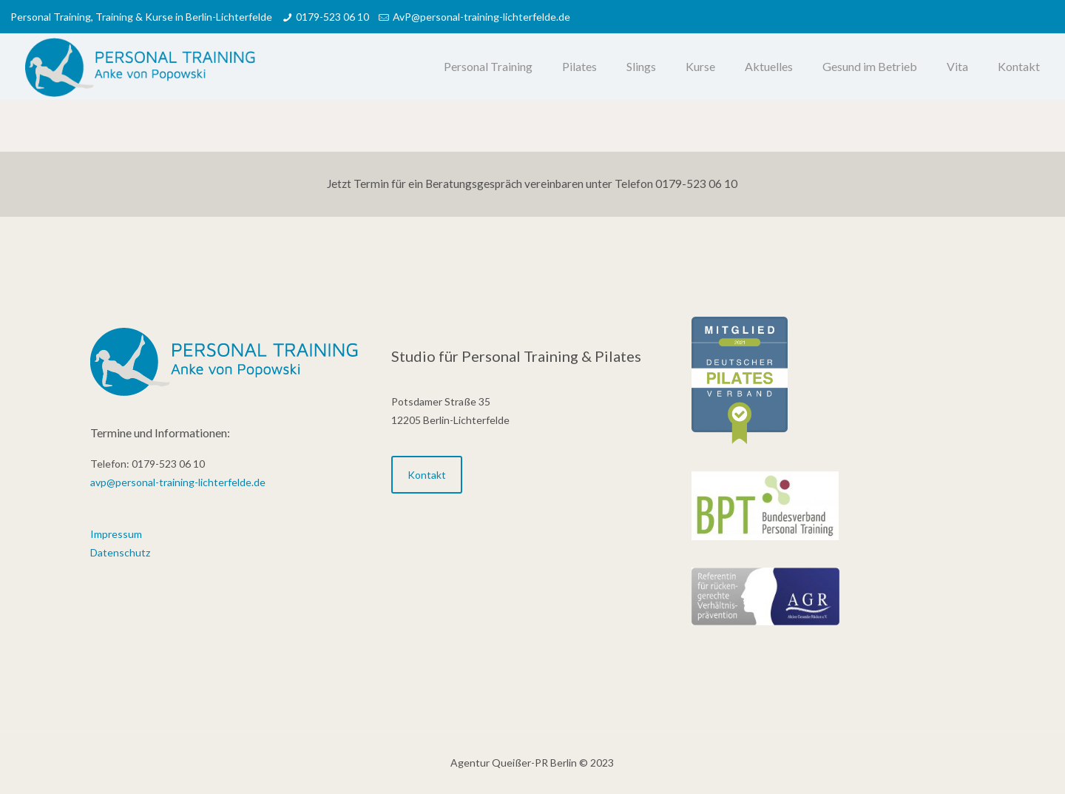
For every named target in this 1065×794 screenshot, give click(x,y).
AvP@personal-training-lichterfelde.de (481, 16)
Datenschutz (120, 552)
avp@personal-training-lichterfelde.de (178, 482)
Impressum (116, 534)
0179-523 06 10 (332, 16)
